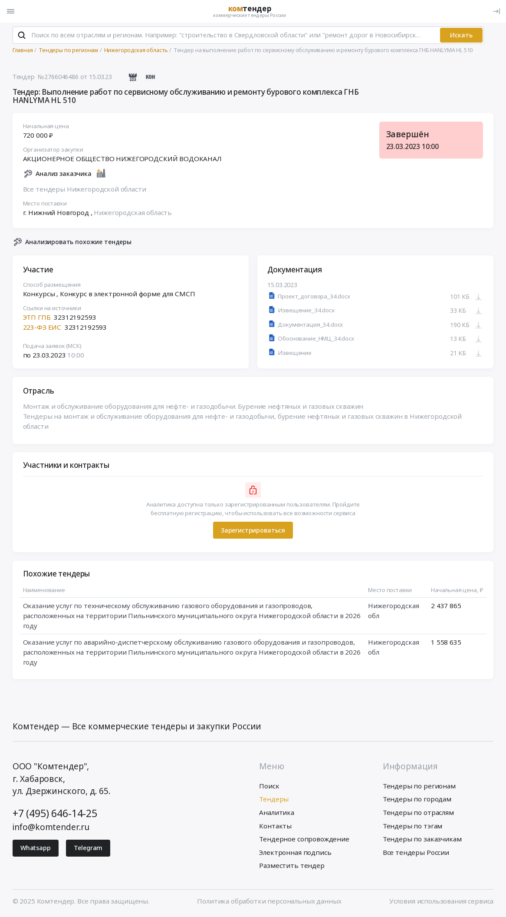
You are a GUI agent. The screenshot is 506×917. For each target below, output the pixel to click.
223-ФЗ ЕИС (42, 328)
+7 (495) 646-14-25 (55, 814)
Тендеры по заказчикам (422, 839)
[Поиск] (22, 35)
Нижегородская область (133, 213)
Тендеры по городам (417, 799)
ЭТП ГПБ (37, 318)
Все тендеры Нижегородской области (84, 189)
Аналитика (276, 813)
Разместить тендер (291, 866)
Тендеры (274, 799)
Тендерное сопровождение (304, 839)
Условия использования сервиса (441, 901)
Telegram (88, 848)
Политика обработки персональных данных (269, 901)
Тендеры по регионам (419, 786)
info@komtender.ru (51, 827)
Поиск (269, 786)
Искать (461, 35)
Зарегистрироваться (253, 530)
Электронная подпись (295, 852)
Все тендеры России (416, 852)
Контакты (275, 826)
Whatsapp (35, 848)
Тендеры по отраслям (418, 813)
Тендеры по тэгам (413, 826)
